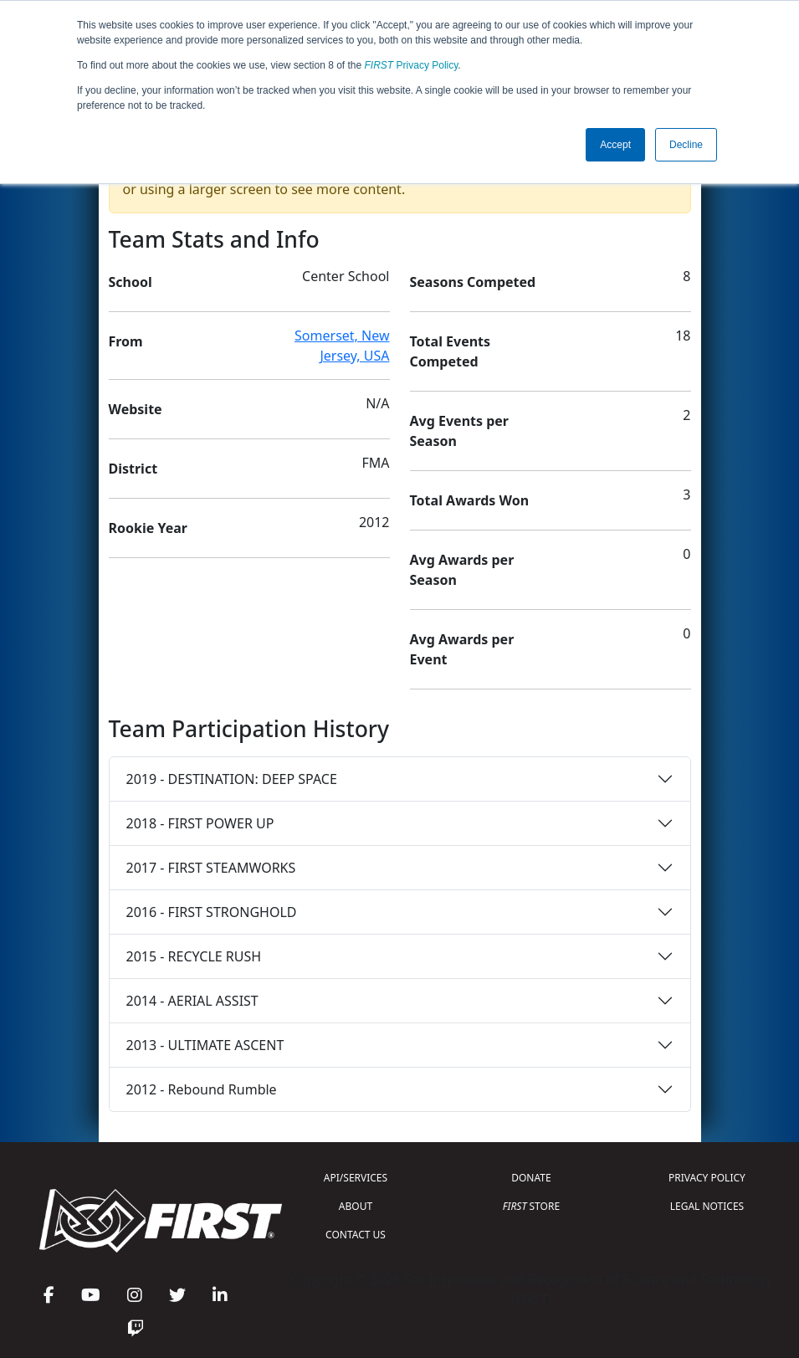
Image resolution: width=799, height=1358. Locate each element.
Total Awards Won (470, 500)
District (133, 468)
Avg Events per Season (459, 431)
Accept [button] (615, 145)
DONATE (531, 1178)
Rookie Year (148, 528)
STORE (531, 1206)
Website (135, 409)
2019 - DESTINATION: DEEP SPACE (231, 779)
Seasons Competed (473, 282)
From (126, 341)
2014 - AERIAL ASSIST (192, 1001)
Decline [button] (686, 145)
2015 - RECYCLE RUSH (194, 956)
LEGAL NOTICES (707, 1206)
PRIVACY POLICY (706, 1178)
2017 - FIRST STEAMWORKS (211, 867)
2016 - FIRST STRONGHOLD (211, 912)
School (130, 282)
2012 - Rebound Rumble (201, 1089)
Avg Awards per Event (462, 649)
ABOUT (355, 1206)
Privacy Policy (411, 65)
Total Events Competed (450, 351)
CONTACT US (355, 1234)
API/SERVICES (355, 1178)
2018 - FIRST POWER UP (200, 823)
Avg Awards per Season (462, 570)
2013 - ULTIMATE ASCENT (205, 1045)
